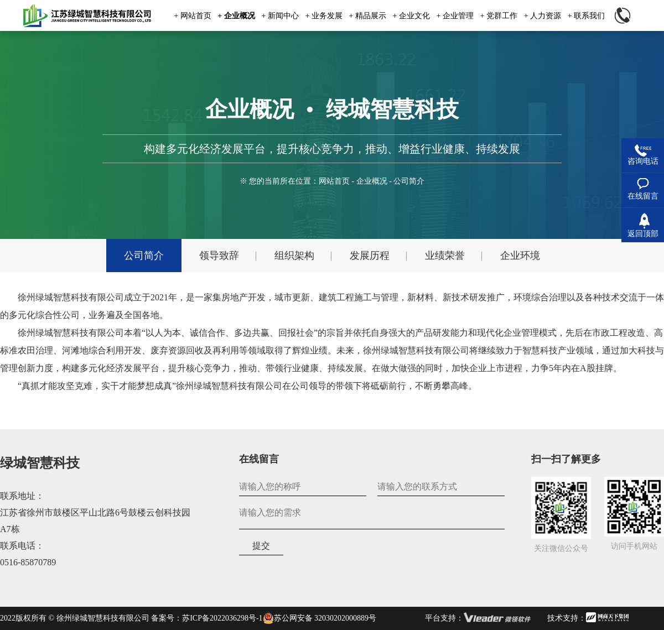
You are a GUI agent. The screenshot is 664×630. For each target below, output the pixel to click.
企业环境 (520, 255)
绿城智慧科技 (40, 463)
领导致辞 (219, 255)
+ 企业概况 (236, 16)
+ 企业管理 (455, 16)
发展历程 (370, 255)
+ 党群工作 (498, 16)
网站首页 (334, 181)
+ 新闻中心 (279, 16)
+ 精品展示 (367, 16)
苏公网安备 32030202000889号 (320, 618)
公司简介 (144, 255)
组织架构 (294, 255)
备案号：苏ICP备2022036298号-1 (206, 618)
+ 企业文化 (411, 16)
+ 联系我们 (586, 16)
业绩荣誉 (445, 255)
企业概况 (371, 181)
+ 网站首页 (192, 16)
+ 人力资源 (542, 16)
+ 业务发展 (323, 16)
